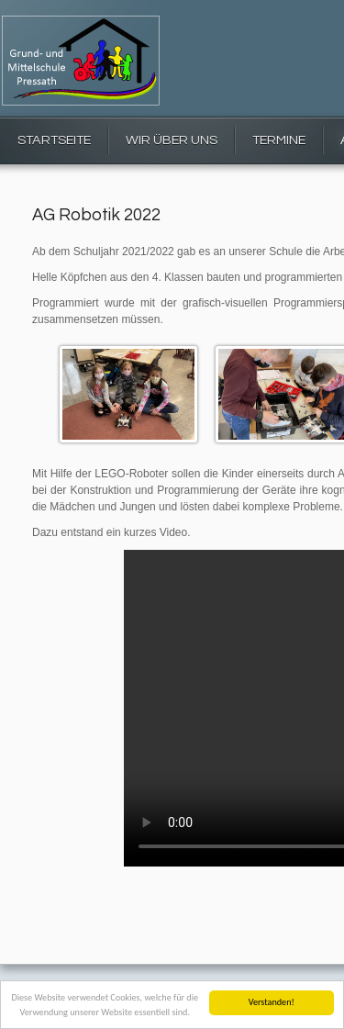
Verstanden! (271, 1002)
